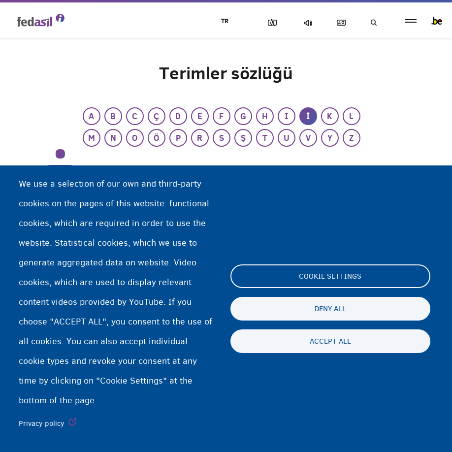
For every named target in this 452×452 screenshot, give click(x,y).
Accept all (330, 341)
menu (411, 20)
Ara (373, 22)
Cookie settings (330, 276)
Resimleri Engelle (270, 22)
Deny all (330, 309)
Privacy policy (42, 423)
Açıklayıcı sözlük (339, 22)
